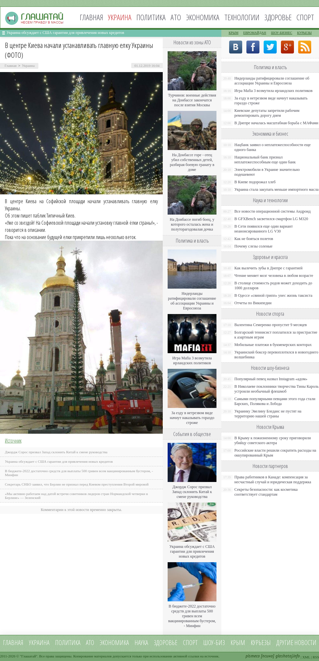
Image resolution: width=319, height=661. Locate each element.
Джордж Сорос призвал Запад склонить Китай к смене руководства (56, 452)
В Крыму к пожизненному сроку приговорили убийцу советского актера (272, 440)
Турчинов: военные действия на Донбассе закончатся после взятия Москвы (192, 100)
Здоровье (278, 17)
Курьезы (304, 33)
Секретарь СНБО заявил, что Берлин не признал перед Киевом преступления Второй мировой (77, 484)
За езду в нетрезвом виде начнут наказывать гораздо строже (192, 418)
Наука (141, 642)
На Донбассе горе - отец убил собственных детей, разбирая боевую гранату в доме (192, 162)
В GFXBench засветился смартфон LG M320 (271, 219)
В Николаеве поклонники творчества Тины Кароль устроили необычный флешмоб (276, 389)
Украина (28, 66)
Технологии (241, 17)
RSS (315, 657)
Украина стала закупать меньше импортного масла (276, 189)
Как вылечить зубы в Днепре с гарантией (268, 268)
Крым (233, 33)
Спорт (305, 17)
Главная (91, 17)
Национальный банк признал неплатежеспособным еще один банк (265, 159)
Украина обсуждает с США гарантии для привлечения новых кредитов (65, 32)
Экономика (202, 17)
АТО (176, 17)
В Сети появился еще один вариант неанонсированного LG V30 (263, 228)
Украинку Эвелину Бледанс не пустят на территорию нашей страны (267, 413)
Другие (284, 642)
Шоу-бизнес (281, 33)
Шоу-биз (214, 642)
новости (305, 642)
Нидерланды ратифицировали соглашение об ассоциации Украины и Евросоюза (192, 300)
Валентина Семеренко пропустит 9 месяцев (270, 325)
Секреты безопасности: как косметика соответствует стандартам (266, 492)
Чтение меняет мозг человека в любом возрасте (273, 275)
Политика (151, 17)
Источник (13, 440)
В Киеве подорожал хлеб (255, 182)
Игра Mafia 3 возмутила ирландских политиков (192, 360)
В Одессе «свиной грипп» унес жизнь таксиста (273, 295)
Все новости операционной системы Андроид (272, 211)
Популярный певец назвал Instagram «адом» (270, 379)
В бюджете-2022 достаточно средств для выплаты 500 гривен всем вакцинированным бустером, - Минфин (192, 616)
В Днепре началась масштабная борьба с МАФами (276, 123)
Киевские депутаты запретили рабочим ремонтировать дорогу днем (266, 113)
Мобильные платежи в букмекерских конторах (273, 344)
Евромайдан (254, 33)
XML (306, 657)
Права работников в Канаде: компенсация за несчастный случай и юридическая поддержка (272, 479)
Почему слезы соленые (253, 246)
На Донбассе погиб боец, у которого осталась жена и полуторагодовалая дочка (192, 224)
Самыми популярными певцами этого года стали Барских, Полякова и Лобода (274, 401)
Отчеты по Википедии (252, 303)
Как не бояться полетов (253, 238)
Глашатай (28, 656)
